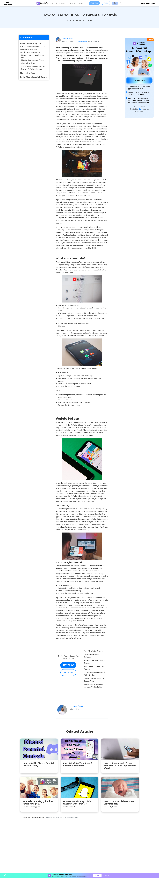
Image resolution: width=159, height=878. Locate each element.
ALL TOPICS (26, 37)
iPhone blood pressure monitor (33, 66)
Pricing (112, 3)
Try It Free (100, 3)
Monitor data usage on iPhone (32, 60)
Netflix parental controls (30, 52)
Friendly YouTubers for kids (31, 69)
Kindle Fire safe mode (29, 49)
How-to (28, 818)
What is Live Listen (28, 63)
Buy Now (68, 672)
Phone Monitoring (83, 41)
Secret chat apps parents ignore (33, 46)
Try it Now (68, 665)
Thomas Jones (68, 38)
